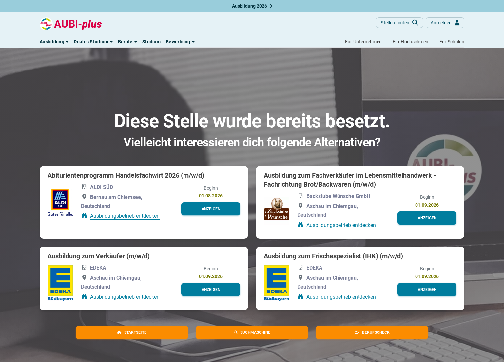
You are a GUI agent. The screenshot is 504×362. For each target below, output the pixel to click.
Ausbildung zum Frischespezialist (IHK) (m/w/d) (333, 256)
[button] (54, 41)
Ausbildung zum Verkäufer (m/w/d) (99, 256)
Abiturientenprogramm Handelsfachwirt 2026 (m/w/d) (126, 175)
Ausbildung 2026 (252, 6)
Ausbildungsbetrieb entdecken (125, 216)
